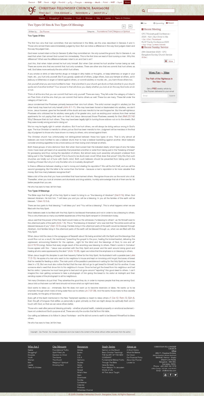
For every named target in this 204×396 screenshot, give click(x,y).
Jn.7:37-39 (90, 290)
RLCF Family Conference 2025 (155, 42)
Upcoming (159, 23)
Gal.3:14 (119, 195)
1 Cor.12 (114, 297)
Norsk (46, 2)
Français (78, 2)
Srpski (119, 2)
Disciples (68, 18)
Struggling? (54, 18)
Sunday (80, 380)
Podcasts (81, 387)
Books (79, 352)
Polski (105, 2)
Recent (170, 23)
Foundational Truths (61, 350)
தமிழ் (70, 2)
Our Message (63, 13)
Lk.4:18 (32, 245)
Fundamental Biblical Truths (113, 360)
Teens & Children (122, 18)
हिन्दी (39, 2)
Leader (108, 18)
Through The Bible (109, 362)
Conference (81, 382)
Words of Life (107, 370)
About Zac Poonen (134, 360)
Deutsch (31, 2)
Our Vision (131, 355)
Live (143, 23)
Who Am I (45, 13)
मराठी (113, 2)
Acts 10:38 (74, 251)
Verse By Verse (108, 365)
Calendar (80, 385)
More (127, 2)
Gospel (80, 370)
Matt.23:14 (128, 116)
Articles (80, 350)
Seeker (42, 18)
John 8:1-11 (69, 107)
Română (62, 2)
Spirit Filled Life (59, 352)
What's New (82, 372)
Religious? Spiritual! (60, 362)
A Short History (133, 350)
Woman (89, 18)
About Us (100, 13)
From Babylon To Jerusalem (113, 367)
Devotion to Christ (60, 355)
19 (37, 245)
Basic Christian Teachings (112, 352)
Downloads (81, 377)
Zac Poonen (44, 31)
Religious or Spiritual (121, 31)
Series (79, 365)
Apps (79, 375)
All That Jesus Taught (110, 372)
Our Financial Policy (134, 357)
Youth (79, 18)
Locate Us (131, 362)
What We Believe (133, 352)
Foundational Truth (105, 31)
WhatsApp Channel (85, 390)
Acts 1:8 (61, 222)
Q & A (79, 357)
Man (99, 18)
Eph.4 (131, 297)
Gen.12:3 (42, 201)
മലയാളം (88, 2)
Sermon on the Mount (111, 350)
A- (124, 26)
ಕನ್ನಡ (54, 2)
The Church (57, 360)
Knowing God (58, 365)
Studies (80, 362)
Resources (83, 13)
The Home (57, 357)
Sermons (80, 360)
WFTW (80, 367)
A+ (130, 26)
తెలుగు (97, 2)
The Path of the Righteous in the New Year (159, 80)
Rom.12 (123, 297)
